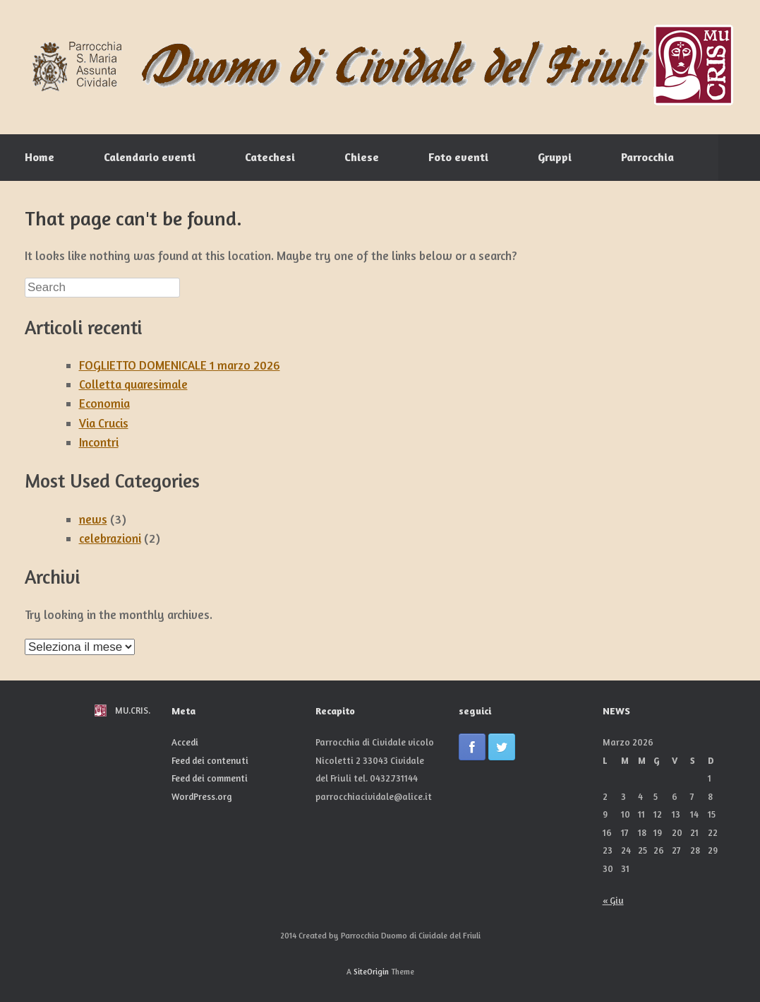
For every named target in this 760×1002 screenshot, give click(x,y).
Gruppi (555, 157)
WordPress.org (201, 796)
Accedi (184, 742)
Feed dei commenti (209, 778)
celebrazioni (110, 538)
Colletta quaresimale (133, 384)
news (93, 519)
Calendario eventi (149, 157)
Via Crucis (103, 422)
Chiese (361, 157)
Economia (104, 403)
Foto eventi (458, 157)
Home (39, 157)
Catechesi (270, 157)
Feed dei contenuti (209, 760)
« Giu (613, 900)
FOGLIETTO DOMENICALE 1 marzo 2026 (179, 365)
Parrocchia (647, 157)
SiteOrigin (371, 972)
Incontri (99, 442)
